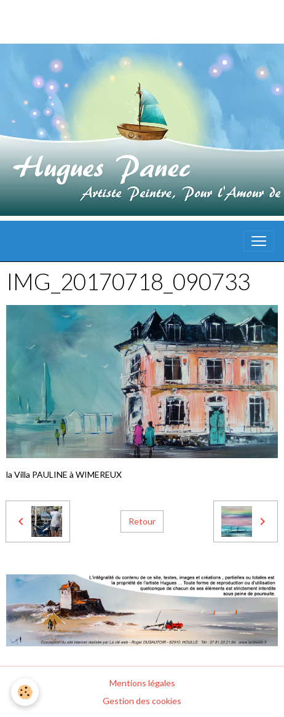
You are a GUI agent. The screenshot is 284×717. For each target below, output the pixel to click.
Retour (142, 521)
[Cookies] (25, 692)
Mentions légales (142, 683)
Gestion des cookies (142, 700)
